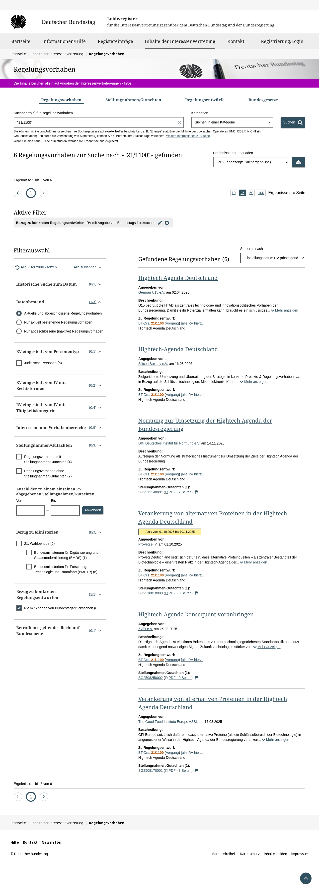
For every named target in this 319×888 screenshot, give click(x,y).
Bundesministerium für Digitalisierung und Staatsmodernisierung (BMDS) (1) (66, 555)
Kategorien (199, 113)
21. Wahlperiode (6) (39, 544)
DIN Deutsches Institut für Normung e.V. (169, 443)
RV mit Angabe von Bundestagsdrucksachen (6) (61, 608)
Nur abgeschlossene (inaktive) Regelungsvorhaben (63, 331)
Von (19, 501)
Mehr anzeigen (284, 310)
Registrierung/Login (282, 43)
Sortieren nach (251, 249)
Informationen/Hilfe (64, 43)
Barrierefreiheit (224, 853)
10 (234, 193)
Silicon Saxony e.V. (153, 364)
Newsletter (52, 842)
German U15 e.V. (151, 292)
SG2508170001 (150, 771)
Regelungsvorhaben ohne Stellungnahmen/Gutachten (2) (48, 473)
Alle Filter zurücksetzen (35, 267)
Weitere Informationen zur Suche (188, 136)
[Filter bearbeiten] (160, 222)
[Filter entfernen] (166, 222)
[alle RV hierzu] (193, 323)
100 (261, 193)
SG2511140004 (150, 492)
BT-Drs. (151, 323)
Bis (53, 501)
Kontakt (235, 43)
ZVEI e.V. (145, 629)
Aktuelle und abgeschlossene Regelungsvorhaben (63, 313)
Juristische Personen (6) (43, 363)
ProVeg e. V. (148, 544)
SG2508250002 (150, 678)
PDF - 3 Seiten (178, 593)
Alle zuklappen (88, 267)
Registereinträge (115, 43)
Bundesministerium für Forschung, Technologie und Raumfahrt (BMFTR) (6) (65, 569)
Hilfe (14, 842)
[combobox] (232, 122)
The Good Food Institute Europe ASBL (168, 722)
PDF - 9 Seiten (178, 678)
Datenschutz (250, 853)
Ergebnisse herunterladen (233, 153)
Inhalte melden (275, 853)
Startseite (20, 43)
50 (252, 193)
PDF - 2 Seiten (178, 492)
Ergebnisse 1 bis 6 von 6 (33, 180)
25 (243, 193)
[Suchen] (293, 122)
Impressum (300, 853)
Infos (127, 83)
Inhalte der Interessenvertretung (180, 41)
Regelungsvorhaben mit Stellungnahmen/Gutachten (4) (48, 459)
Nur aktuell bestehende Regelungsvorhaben (58, 322)
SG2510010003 (150, 593)
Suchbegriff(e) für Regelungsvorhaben (43, 113)
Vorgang (172, 323)
